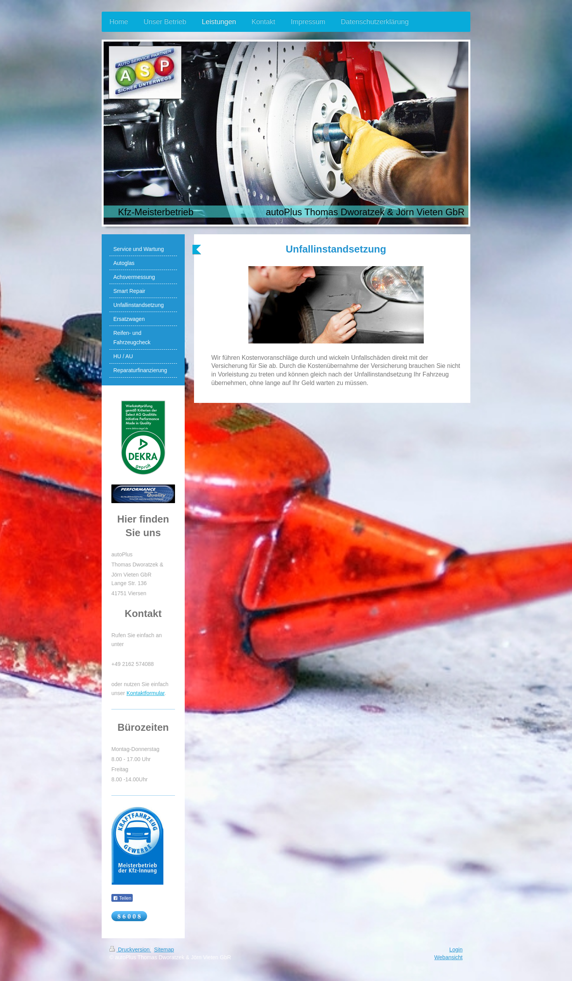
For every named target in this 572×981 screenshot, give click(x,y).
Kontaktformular (146, 693)
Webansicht (448, 957)
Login (456, 949)
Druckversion (130, 949)
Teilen (122, 898)
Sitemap (164, 949)
